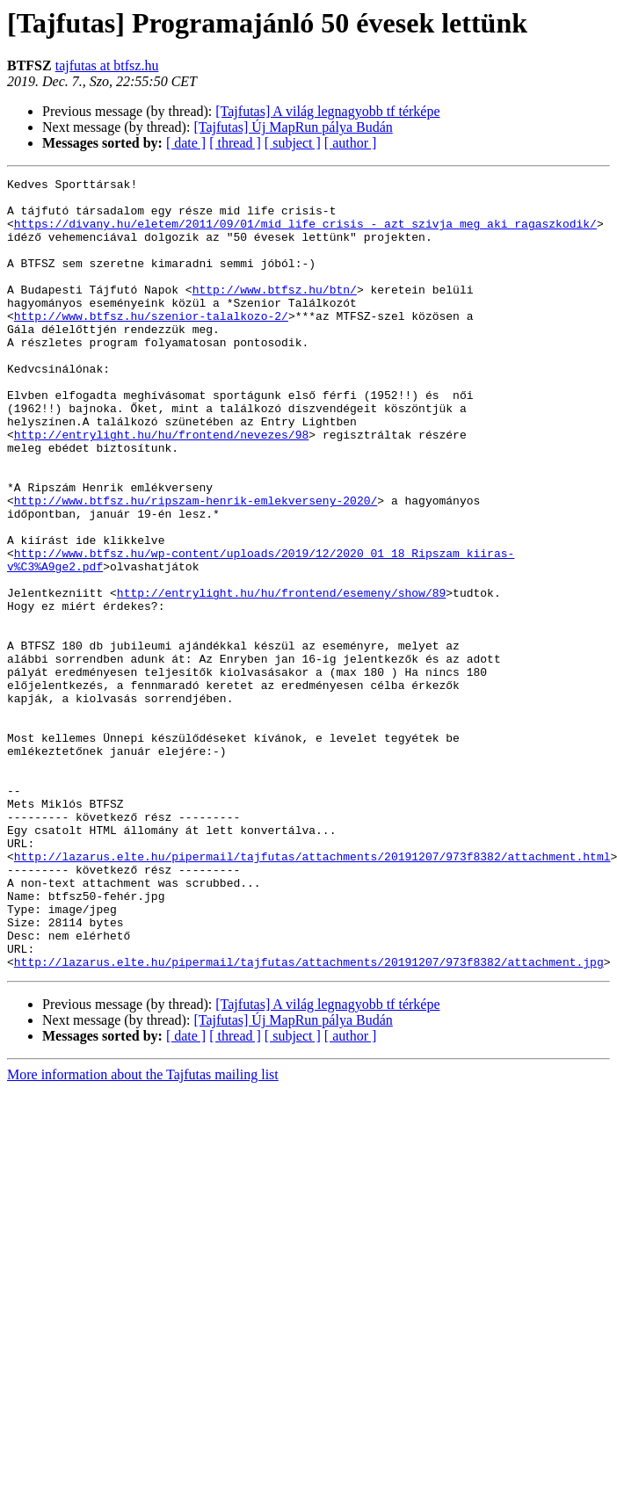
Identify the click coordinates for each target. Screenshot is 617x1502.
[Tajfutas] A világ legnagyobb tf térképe (327, 111)
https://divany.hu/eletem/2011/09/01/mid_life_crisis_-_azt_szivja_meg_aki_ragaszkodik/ (305, 234)
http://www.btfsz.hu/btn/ (274, 313)
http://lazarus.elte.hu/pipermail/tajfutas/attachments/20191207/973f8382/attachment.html (312, 993)
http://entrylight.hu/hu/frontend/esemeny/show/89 (281, 677)
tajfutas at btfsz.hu (107, 65)
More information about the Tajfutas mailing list (143, 1232)
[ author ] (350, 142)
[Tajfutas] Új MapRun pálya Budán (292, 127)
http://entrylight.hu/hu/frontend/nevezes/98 (161, 487)
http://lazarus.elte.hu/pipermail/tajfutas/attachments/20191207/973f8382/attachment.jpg (309, 1120)
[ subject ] (293, 142)
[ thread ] (235, 142)
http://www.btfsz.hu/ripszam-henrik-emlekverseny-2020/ (195, 566)
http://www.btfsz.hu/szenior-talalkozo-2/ (151, 344)
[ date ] (186, 142)
